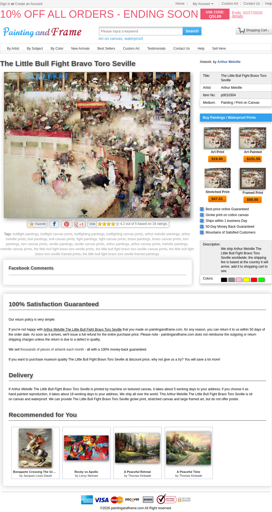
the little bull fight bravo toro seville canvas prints (131, 249)
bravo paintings (139, 239)
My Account (203, 4)
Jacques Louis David (38, 475)
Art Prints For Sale (43, 31)
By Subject (35, 48)
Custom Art (230, 4)
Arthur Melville (228, 62)
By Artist (13, 48)
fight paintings (87, 239)
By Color (57, 48)
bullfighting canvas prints (124, 234)
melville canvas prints (16, 249)
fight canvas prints (112, 239)
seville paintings (61, 244)
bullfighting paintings (89, 234)
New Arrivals (80, 48)
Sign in (5, 4)
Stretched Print (218, 192)
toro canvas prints (34, 244)
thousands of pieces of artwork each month (52, 349)
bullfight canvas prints (56, 234)
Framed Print (253, 193)
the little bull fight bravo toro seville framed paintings (121, 254)
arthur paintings (117, 244)
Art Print (217, 152)
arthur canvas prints (145, 244)
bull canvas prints (62, 239)
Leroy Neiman (88, 475)
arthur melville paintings (162, 234)
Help (268, 4)
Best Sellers (106, 48)
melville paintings (174, 244)
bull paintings (37, 239)
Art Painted (253, 152)
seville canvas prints (89, 244)
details (237, 16)
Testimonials (156, 48)
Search (192, 31)
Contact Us (251, 4)
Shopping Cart (256, 30)
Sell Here (219, 48)
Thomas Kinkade (139, 475)
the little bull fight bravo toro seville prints (64, 249)
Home (180, 4)
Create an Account (28, 4)
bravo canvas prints (166, 239)
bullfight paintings (26, 234)
